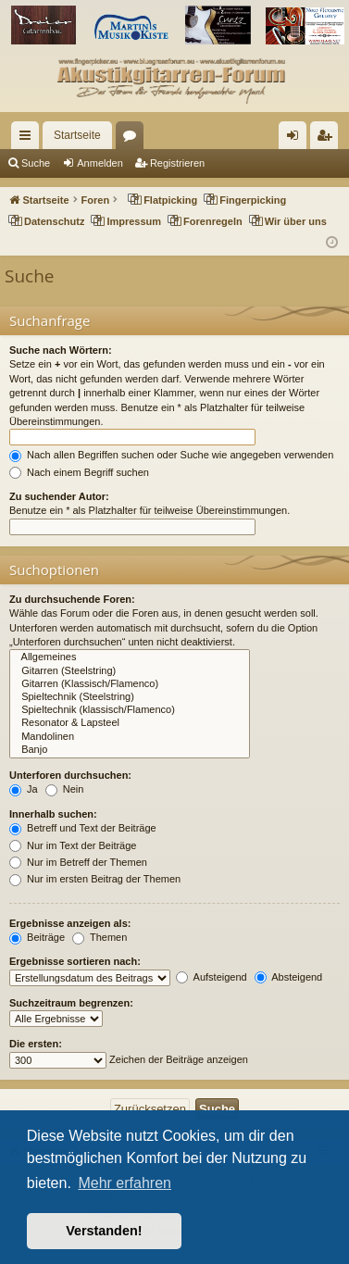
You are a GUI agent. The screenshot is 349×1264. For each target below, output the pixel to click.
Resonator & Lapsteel (129, 723)
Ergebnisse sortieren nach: (75, 961)
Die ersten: (35, 1043)
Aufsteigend (211, 976)
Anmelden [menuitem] (296, 139)
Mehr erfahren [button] (124, 1183)
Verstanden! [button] (104, 1230)
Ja (23, 789)
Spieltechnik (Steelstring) (129, 697)
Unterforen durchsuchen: (70, 775)
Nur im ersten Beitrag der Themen (95, 878)
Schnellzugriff (29, 139)
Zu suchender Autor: (59, 496)
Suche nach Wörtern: (60, 350)
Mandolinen (129, 737)
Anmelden (100, 163)
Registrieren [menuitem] (328, 139)
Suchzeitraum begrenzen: (71, 1002)
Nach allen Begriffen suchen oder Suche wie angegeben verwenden (171, 454)
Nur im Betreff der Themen (78, 862)
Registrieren (177, 163)
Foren (133, 139)
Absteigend (289, 976)
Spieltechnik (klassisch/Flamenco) (129, 710)
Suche (35, 163)
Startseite (77, 135)
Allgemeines (129, 657)
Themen (99, 937)
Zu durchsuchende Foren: (72, 599)
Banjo (129, 750)
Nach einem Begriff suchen (79, 472)
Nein (64, 789)
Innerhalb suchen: (53, 814)
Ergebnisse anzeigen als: (70, 923)
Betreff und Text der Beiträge (82, 827)
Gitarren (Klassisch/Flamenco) (129, 684)
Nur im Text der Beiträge (72, 845)
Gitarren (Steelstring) (129, 671)
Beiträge (37, 937)
